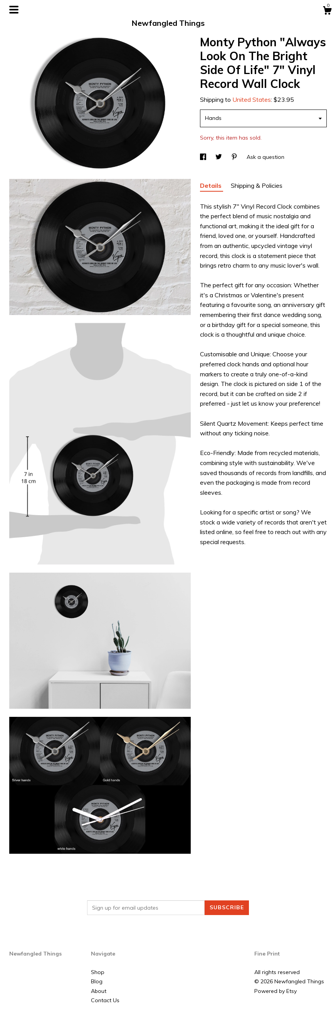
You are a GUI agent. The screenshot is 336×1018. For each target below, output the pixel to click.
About (98, 991)
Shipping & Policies (256, 185)
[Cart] (327, 11)
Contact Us (105, 1000)
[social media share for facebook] (204, 156)
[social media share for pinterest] (235, 156)
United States (251, 99)
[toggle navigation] (13, 9)
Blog (96, 981)
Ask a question (265, 156)
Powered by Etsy (275, 991)
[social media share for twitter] (219, 156)
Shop (97, 972)
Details (211, 185)
